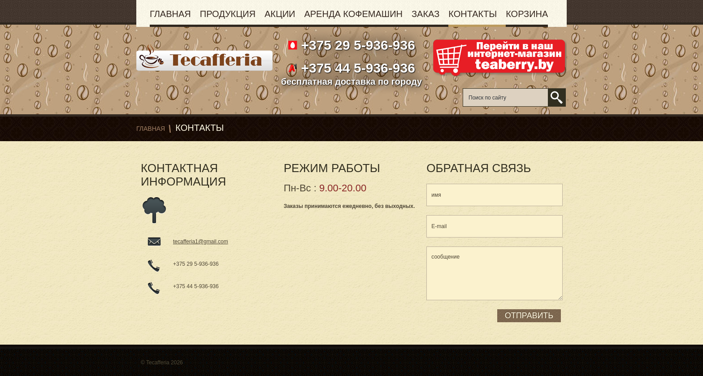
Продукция (228, 14)
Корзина (527, 14)
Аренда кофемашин (353, 14)
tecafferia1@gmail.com (200, 241)
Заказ (425, 14)
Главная (170, 14)
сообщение (494, 273)
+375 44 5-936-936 (356, 68)
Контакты (472, 14)
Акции (280, 14)
